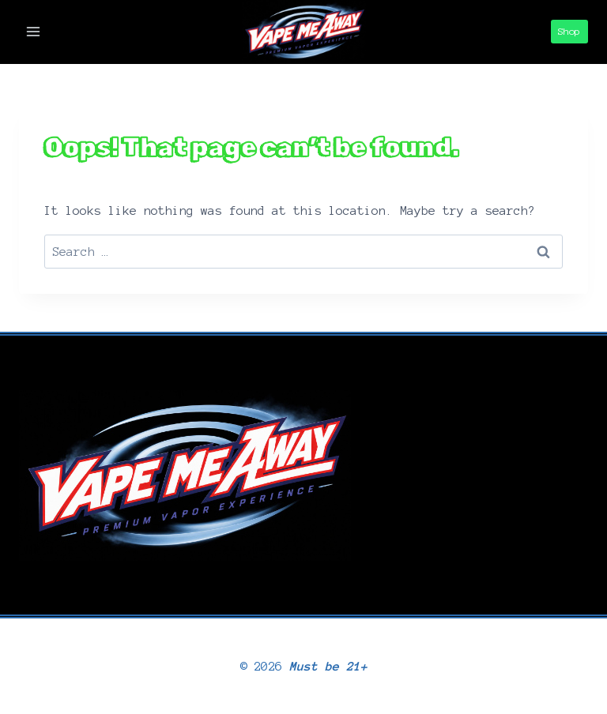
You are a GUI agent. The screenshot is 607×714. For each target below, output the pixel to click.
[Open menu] (33, 32)
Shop (569, 31)
